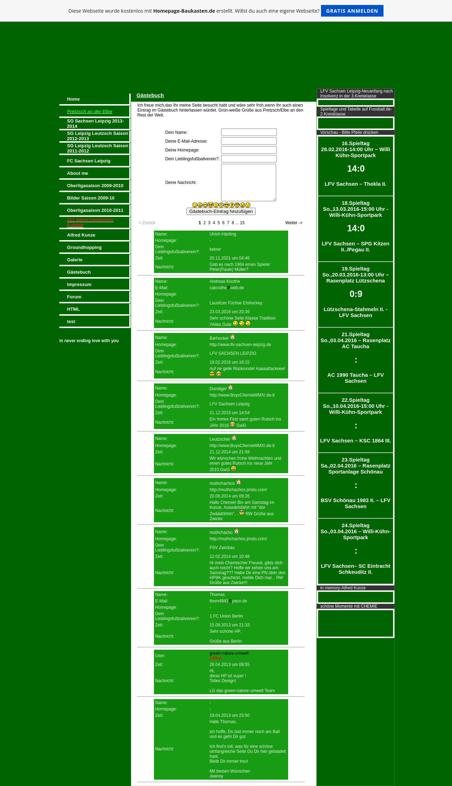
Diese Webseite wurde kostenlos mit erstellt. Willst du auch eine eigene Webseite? (226, 11)
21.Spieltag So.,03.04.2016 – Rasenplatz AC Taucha (355, 357)
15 (242, 222)
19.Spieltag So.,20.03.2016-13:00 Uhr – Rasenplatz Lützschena (355, 292)
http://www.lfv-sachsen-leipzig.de (240, 344)
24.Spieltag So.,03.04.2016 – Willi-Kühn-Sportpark (355, 548)
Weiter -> (294, 222)
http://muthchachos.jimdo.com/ (238, 489)
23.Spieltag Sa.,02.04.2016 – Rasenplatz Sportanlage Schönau (355, 483)
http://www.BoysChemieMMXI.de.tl (241, 395)
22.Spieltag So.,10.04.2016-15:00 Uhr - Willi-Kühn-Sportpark (355, 420)
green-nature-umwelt (229, 653)
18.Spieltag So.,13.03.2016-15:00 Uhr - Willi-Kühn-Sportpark (355, 226)
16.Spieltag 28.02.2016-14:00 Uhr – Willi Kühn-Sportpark (355, 163)
